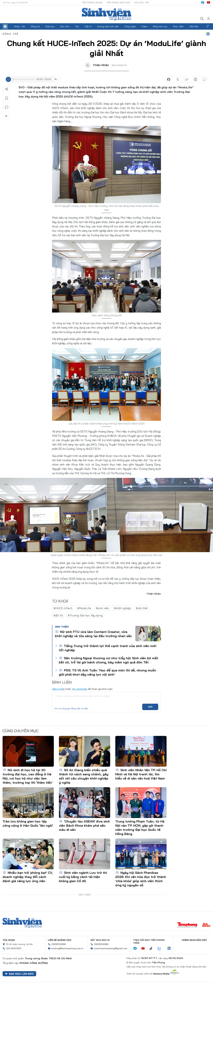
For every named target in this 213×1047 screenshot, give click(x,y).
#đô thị (58, 615)
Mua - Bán (178, 26)
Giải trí (88, 26)
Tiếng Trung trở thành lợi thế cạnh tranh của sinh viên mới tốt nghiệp (107, 648)
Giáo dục (50, 26)
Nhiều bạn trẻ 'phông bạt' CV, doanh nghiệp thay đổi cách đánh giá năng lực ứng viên (28, 877)
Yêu (77, 26)
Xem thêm (207, 26)
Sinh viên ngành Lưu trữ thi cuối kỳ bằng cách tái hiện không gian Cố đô (83, 877)
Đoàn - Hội (19, 26)
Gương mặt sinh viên (108, 26)
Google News (207, 33)
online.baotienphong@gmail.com (110, 948)
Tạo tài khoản (79, 689)
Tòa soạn (9, 940)
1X (55, 79)
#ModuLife (84, 608)
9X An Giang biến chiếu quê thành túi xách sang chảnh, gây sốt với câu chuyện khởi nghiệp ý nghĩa (83, 776)
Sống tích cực (160, 26)
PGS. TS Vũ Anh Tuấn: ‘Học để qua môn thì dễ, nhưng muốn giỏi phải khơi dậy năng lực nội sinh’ (107, 672)
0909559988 (58, 944)
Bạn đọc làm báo (19, 973)
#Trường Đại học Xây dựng (85, 615)
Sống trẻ (35, 26)
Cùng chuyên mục (20, 730)
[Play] (8, 79)
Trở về (6, 116)
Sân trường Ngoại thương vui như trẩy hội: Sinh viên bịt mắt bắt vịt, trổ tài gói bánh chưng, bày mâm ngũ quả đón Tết (108, 660)
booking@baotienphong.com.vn (67, 948)
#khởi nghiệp (122, 608)
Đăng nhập (58, 689)
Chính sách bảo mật (194, 940)
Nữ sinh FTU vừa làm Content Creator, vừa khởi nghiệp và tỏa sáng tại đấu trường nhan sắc (93, 634)
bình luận (204, 79)
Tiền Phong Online (92, 2)
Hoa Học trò (141, 2)
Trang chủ (5, 26)
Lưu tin (6, 98)
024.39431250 (13, 948)
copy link (186, 79)
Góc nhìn (64, 26)
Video (144, 26)
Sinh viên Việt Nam (22, 923)
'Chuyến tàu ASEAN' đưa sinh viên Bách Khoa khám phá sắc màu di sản (84, 825)
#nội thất (142, 608)
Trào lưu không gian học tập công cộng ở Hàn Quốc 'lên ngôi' (28, 823)
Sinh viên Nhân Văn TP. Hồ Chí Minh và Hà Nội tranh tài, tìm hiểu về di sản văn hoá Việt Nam (141, 774)
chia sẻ (169, 79)
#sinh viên (102, 608)
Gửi (150, 706)
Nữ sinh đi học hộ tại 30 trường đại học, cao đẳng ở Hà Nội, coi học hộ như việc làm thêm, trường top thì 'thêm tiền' (28, 776)
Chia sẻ (6, 89)
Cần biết (193, 26)
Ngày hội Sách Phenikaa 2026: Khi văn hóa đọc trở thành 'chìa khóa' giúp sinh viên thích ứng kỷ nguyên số (140, 879)
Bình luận (6, 107)
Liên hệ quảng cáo (59, 940)
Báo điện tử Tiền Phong (106, 14)
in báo (195, 79)
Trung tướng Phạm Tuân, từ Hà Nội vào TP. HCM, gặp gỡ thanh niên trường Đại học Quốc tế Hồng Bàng (139, 827)
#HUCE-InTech (62, 608)
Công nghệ (130, 26)
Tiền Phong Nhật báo (118, 2)
